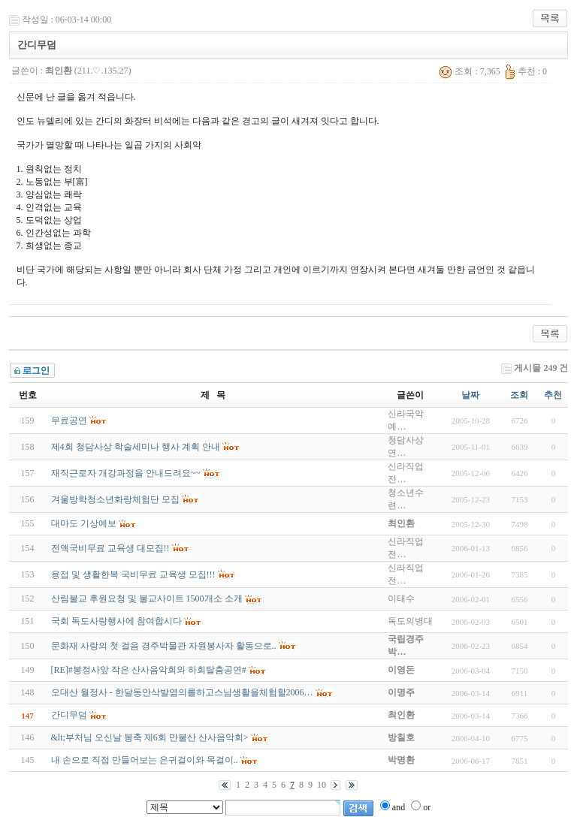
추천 (553, 395)
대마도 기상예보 (83, 523)
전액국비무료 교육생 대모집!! (110, 548)
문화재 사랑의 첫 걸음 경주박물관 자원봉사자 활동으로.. (163, 646)
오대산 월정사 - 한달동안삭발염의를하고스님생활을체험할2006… (182, 692)
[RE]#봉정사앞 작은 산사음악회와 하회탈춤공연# (148, 670)
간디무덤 (69, 715)
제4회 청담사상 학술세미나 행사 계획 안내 (135, 447)
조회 (519, 395)
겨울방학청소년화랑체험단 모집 (115, 499)
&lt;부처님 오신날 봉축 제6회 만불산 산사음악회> (150, 737)
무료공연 (69, 420)
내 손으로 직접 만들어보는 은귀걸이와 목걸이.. (144, 760)
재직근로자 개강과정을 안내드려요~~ (126, 473)
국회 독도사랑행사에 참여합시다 (116, 621)
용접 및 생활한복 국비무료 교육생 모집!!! (133, 574)
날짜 (470, 395)
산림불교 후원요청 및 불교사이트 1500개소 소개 (147, 598)
